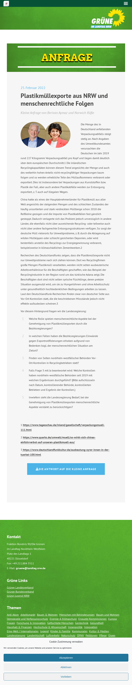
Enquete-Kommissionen (92, 619)
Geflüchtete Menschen (60, 623)
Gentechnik (81, 623)
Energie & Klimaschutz (63, 619)
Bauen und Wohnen (107, 614)
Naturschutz (68, 635)
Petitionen (91, 635)
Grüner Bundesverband (20, 591)
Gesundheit (96, 623)
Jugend (44, 631)
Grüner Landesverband (20, 587)
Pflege (103, 635)
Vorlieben (66, 676)
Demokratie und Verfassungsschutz (27, 619)
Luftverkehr (52, 635)
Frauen (11, 623)
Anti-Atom (13, 614)
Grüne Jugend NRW (18, 595)
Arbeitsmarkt (27, 614)
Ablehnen (65, 667)
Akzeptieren (66, 657)
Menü (126, 3)
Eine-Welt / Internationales (22, 631)
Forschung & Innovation (31, 623)
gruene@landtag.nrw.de (30, 568)
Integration (90, 627)
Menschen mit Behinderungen (77, 614)
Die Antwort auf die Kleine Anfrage (66, 469)
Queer (111, 635)
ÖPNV (80, 635)
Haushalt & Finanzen (19, 627)
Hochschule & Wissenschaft (50, 627)
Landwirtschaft (35, 635)
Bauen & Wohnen (47, 614)
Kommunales (79, 631)
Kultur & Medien (99, 631)
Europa (112, 619)
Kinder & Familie (60, 631)
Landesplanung (16, 635)
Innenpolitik (75, 627)
